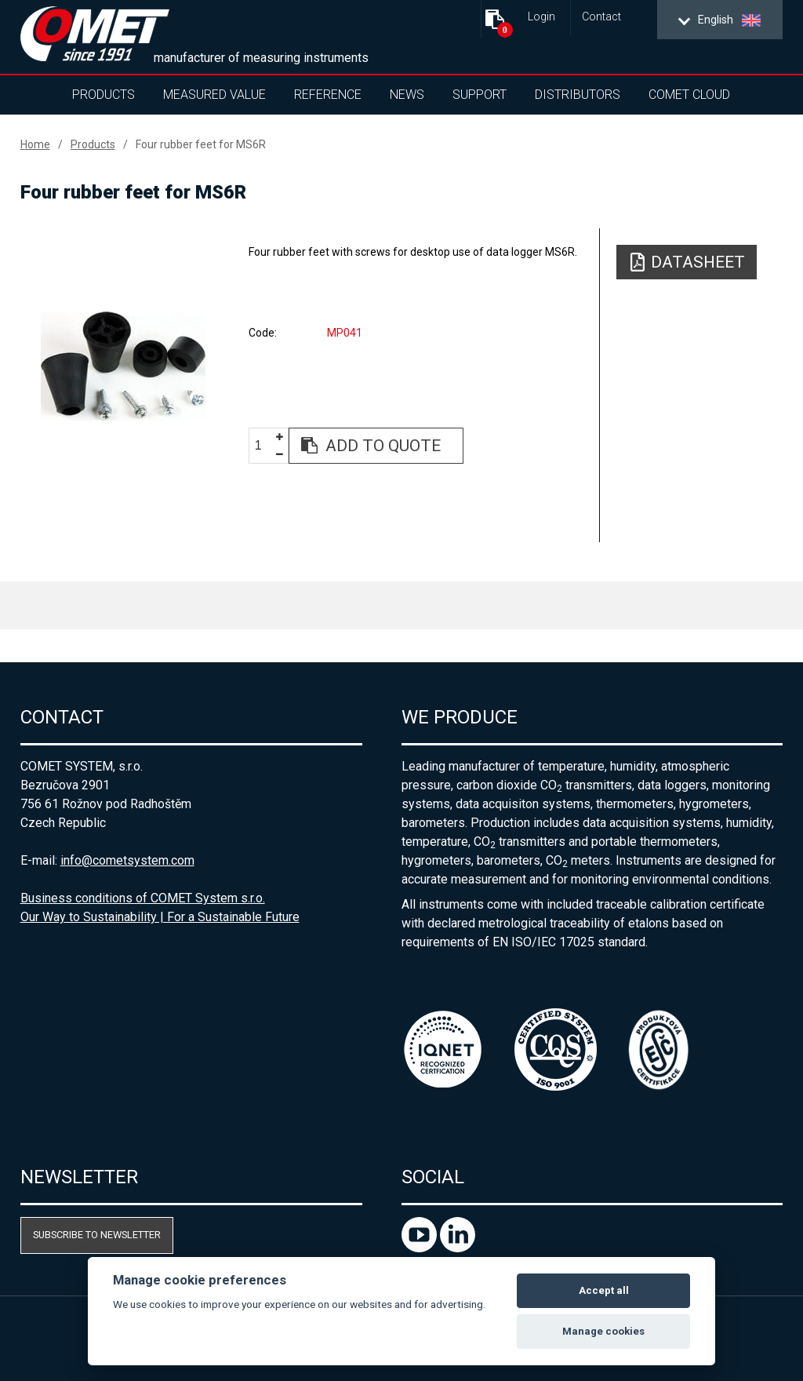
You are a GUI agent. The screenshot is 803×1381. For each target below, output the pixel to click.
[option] (123, 365)
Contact (601, 17)
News (407, 94)
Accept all (604, 1290)
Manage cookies (603, 1331)
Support (479, 94)
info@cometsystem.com (127, 860)
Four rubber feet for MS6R (201, 144)
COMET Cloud (689, 94)
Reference (328, 94)
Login (541, 17)
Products (103, 94)
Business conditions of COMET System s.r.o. (142, 898)
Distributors (577, 94)
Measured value (214, 94)
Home (35, 144)
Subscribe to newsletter (97, 1235)
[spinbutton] (264, 446)
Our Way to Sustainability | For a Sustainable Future (160, 916)
